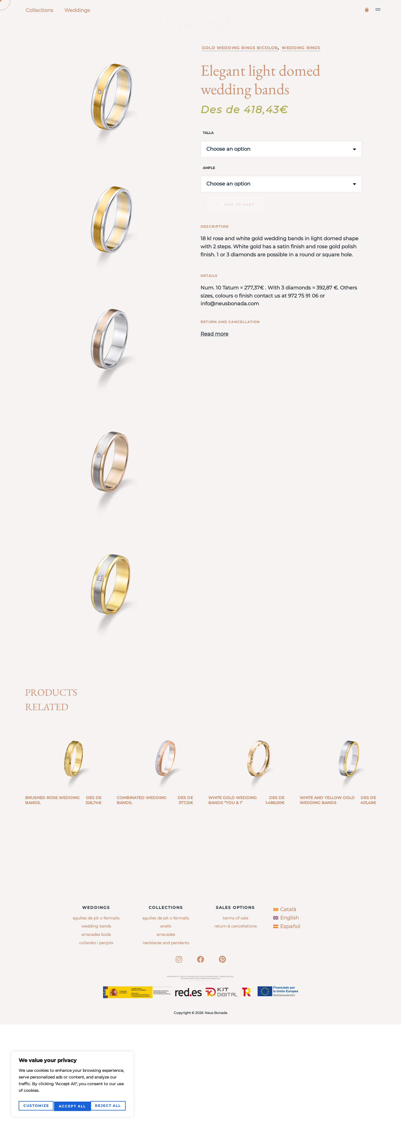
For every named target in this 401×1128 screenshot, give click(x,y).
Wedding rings (301, 71)
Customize (35, 1106)
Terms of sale (235, 1021)
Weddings (77, 10)
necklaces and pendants (166, 1045)
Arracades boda (96, 1037)
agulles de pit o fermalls (165, 1021)
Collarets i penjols (96, 1045)
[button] (378, 9)
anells (165, 1029)
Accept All (108, 1106)
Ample (209, 192)
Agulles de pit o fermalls (96, 1021)
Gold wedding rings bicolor (240, 71)
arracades (166, 1037)
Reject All (72, 1106)
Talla (208, 157)
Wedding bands (96, 1029)
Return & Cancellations (235, 1029)
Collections (39, 10)
